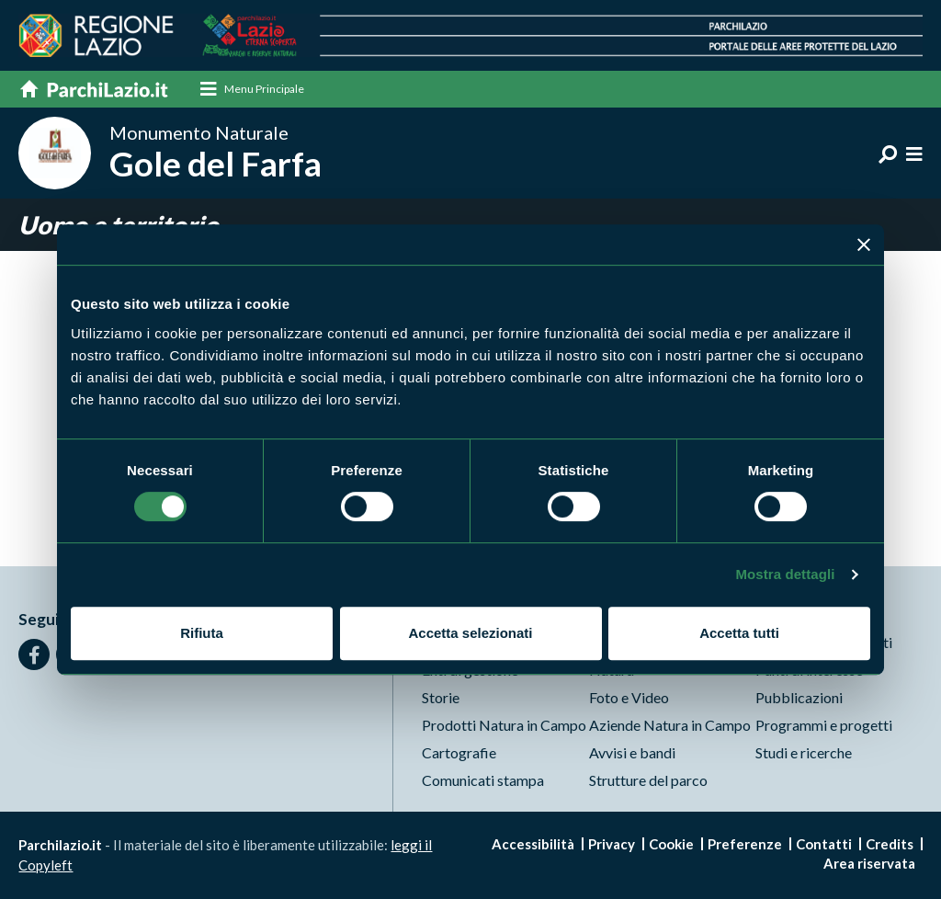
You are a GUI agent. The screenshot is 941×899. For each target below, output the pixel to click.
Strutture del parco (648, 780)
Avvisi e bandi (632, 752)
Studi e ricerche (803, 752)
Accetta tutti (739, 633)
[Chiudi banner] (863, 244)
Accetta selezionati (470, 633)
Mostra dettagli (784, 574)
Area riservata (869, 863)
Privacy (611, 844)
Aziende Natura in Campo (670, 725)
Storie (440, 697)
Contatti (824, 844)
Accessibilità (533, 844)
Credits (889, 844)
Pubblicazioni (799, 697)
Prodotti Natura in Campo (504, 725)
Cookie (671, 844)
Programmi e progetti (823, 725)
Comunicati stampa (483, 780)
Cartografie (459, 752)
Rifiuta (201, 633)
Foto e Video (629, 697)
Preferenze (745, 844)
